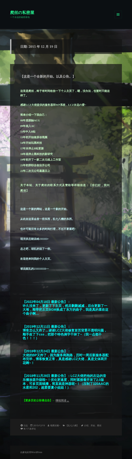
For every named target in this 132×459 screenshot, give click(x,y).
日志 (26, 425)
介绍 (86, 425)
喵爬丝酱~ (55, 425)
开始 (93, 425)
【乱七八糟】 (72, 425)
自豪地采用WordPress (31, 452)
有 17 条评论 (30, 428)
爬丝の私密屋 (22, 12)
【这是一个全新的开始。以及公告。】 (48, 76)
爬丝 (99, 425)
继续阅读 (62, 400)
